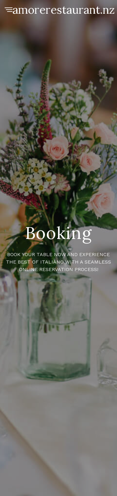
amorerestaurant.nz (63, 9)
